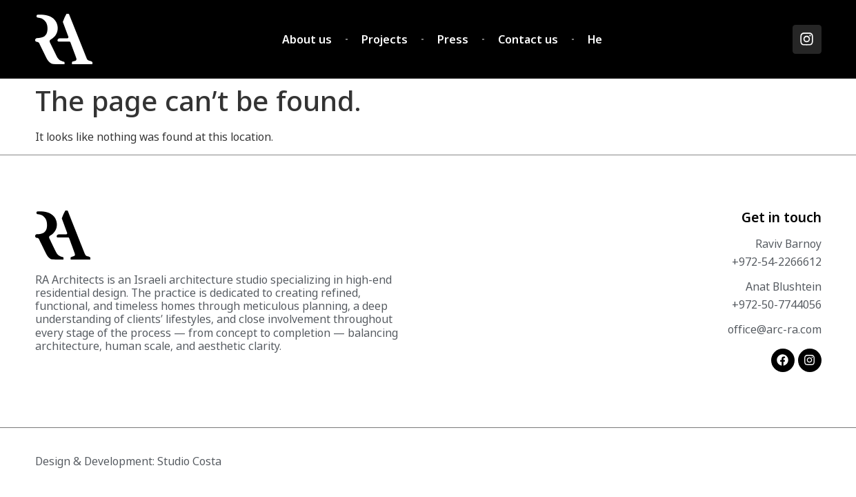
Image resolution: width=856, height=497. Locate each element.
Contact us (528, 39)
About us (307, 39)
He (595, 39)
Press (452, 39)
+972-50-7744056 (777, 304)
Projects (384, 39)
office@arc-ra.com (775, 329)
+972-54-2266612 (777, 261)
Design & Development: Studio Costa (128, 461)
